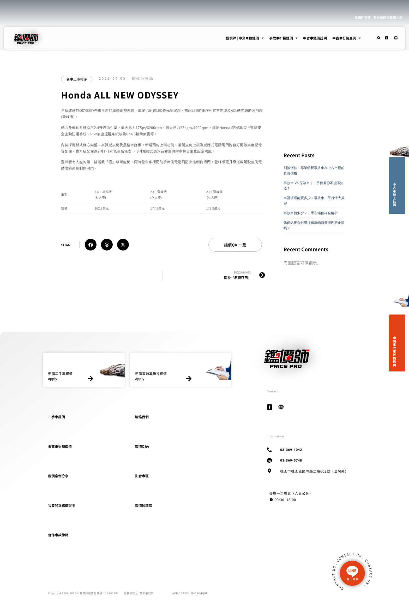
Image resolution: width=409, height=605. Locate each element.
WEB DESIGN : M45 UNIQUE (190, 593)
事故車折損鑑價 (283, 38)
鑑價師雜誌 (362, 17)
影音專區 (142, 475)
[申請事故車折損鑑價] (189, 379)
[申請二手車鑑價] (90, 379)
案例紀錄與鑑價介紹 (388, 17)
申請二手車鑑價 (60, 373)
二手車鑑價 (56, 416)
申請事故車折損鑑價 (394, 351)
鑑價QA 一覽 (235, 244)
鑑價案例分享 (58, 475)
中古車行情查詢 (346, 38)
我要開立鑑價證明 (61, 505)
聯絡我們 (142, 416)
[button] (91, 245)
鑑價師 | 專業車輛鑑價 (245, 38)
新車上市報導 (77, 79)
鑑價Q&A (142, 446)
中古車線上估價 (394, 194)
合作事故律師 (58, 534)
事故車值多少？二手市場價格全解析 (311, 213)
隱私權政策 (147, 593)
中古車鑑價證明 (315, 38)
